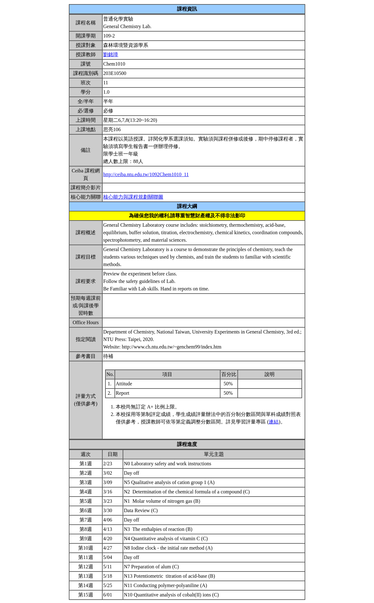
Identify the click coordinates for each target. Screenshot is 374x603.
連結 (274, 421)
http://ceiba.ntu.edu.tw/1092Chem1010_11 (146, 174)
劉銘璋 (110, 54)
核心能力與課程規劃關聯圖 (133, 197)
